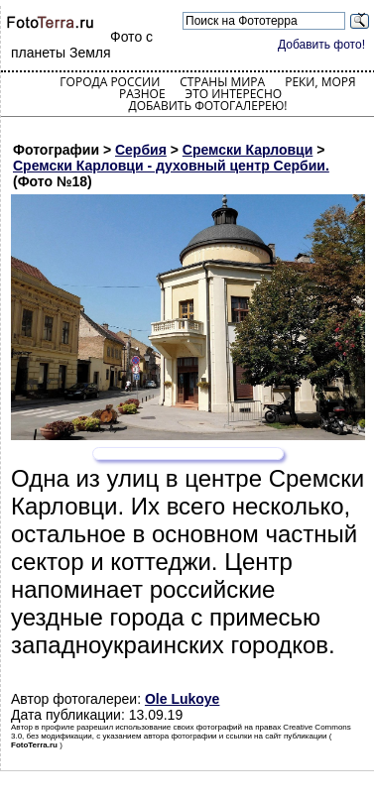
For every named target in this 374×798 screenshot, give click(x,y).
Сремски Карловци (248, 150)
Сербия (141, 150)
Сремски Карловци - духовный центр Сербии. (171, 165)
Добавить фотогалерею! (207, 105)
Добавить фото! (321, 45)
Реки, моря (320, 81)
